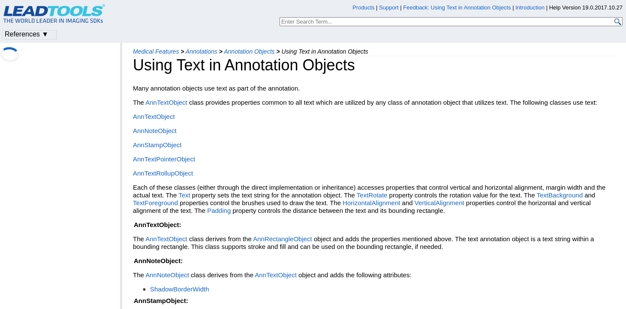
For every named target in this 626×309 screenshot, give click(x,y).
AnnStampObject (157, 144)
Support (389, 7)
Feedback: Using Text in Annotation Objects (457, 7)
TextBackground (559, 195)
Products (363, 7)
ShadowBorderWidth (179, 289)
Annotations (201, 51)
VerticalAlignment (439, 202)
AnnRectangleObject (282, 238)
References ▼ (26, 34)
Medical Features (156, 51)
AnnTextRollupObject (163, 173)
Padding (219, 210)
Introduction (530, 7)
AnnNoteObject (155, 130)
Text (184, 195)
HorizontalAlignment (371, 202)
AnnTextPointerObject (164, 159)
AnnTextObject (166, 102)
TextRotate (372, 195)
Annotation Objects (249, 51)
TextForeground (155, 202)
